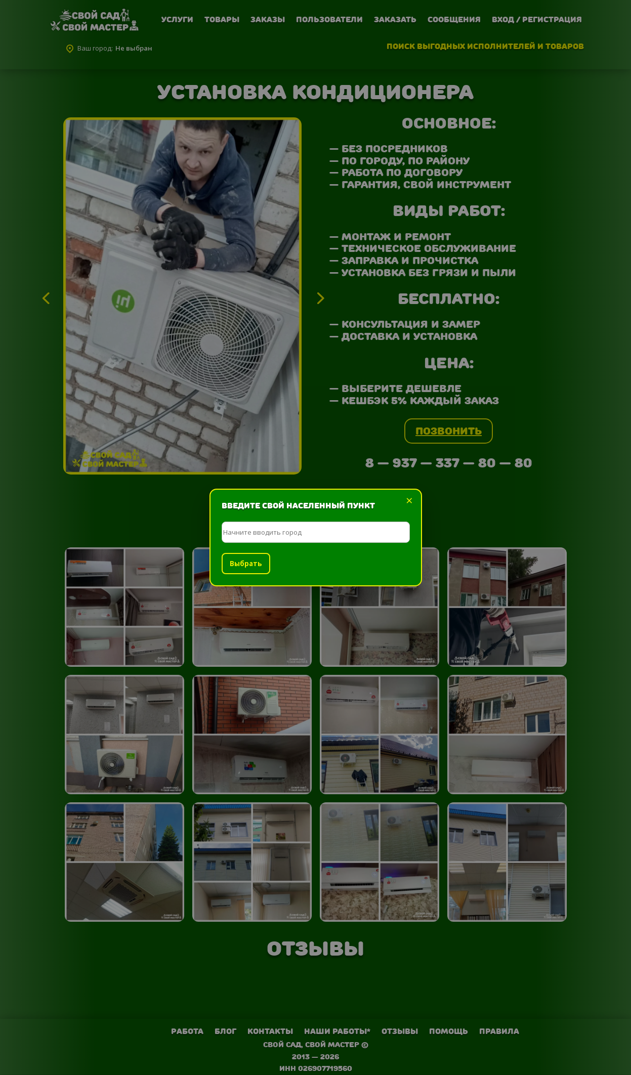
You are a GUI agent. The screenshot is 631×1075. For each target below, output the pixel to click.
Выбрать (246, 563)
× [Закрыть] (409, 500)
